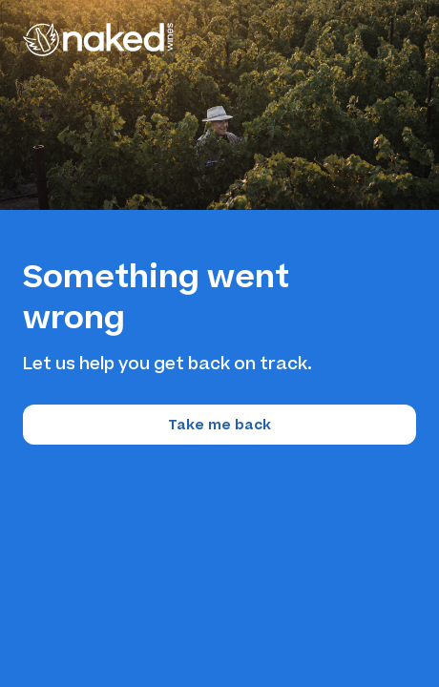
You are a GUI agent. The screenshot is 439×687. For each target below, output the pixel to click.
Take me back (219, 424)
